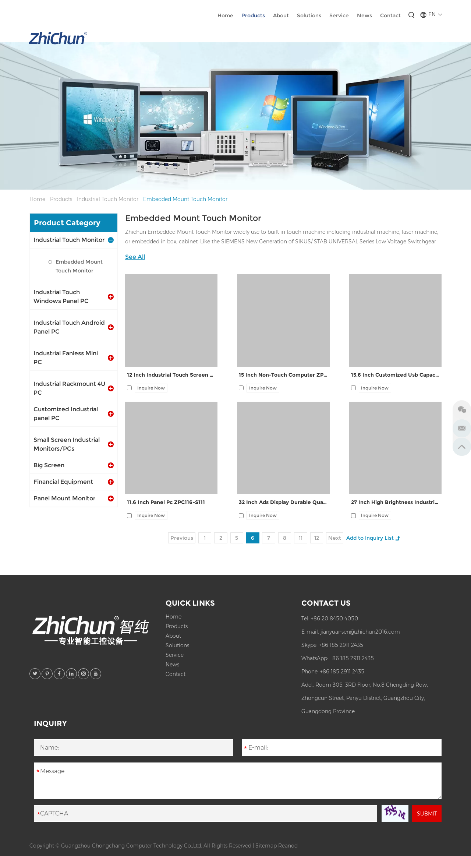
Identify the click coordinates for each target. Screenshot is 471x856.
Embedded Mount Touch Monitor (185, 199)
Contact (389, 16)
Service (338, 16)
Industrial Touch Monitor (107, 199)
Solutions (308, 16)
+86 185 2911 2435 (341, 645)
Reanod (288, 845)
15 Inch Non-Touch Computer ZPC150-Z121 (283, 375)
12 (317, 538)
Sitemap (266, 845)
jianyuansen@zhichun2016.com (360, 631)
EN (430, 15)
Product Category (67, 222)
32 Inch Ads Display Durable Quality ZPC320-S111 (283, 502)
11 (301, 538)
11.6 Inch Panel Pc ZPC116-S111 (166, 502)
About (280, 16)
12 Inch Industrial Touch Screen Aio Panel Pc (171, 375)
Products (252, 16)
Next (335, 538)
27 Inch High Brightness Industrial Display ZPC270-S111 (395, 502)
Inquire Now (151, 388)
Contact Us (326, 603)
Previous (181, 538)
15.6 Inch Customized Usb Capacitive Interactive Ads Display (395, 375)
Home (225, 16)
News (363, 16)
